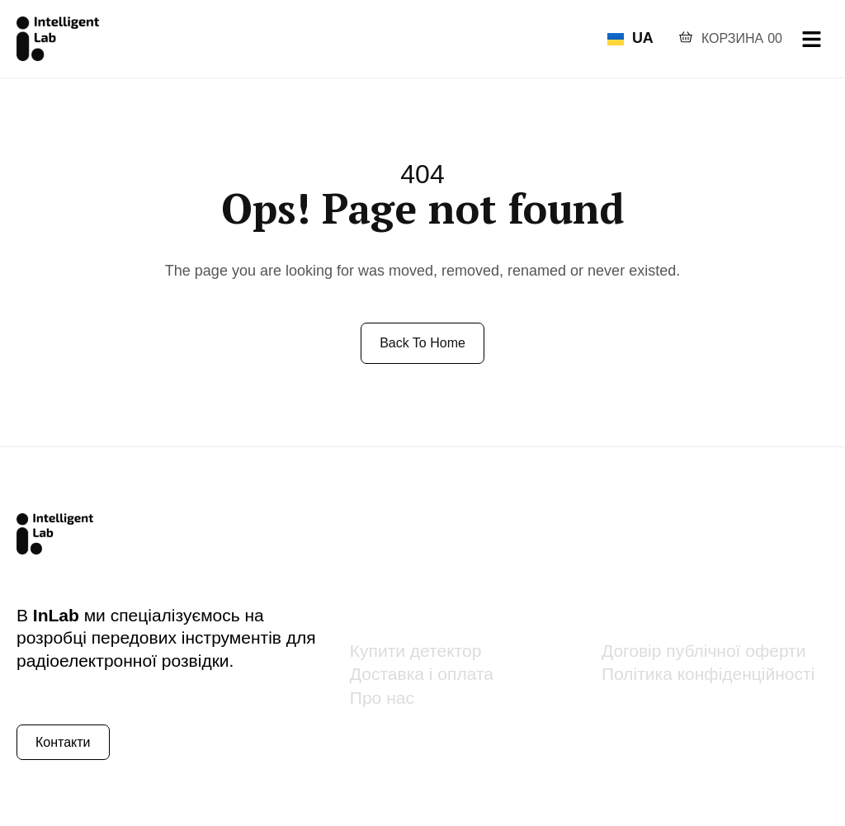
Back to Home (422, 343)
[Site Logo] (58, 38)
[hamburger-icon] (811, 39)
